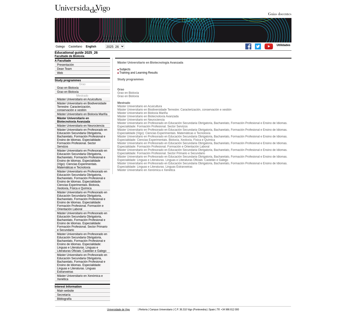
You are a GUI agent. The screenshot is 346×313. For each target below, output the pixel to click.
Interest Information (68, 286)
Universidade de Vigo (118, 309)
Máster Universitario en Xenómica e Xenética (80, 277)
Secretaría (63, 294)
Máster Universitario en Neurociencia (81, 125)
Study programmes (68, 80)
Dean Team (64, 69)
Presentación (65, 64)
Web (60, 73)
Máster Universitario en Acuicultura (79, 99)
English (91, 46)
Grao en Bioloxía (68, 87)
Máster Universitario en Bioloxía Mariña (82, 114)
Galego (60, 46)
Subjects (124, 69)
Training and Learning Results (138, 72)
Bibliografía (64, 299)
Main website (65, 290)
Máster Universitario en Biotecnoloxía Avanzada (73, 120)
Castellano (75, 46)
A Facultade (63, 60)
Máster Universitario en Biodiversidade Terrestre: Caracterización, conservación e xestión (81, 107)
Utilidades (283, 45)
